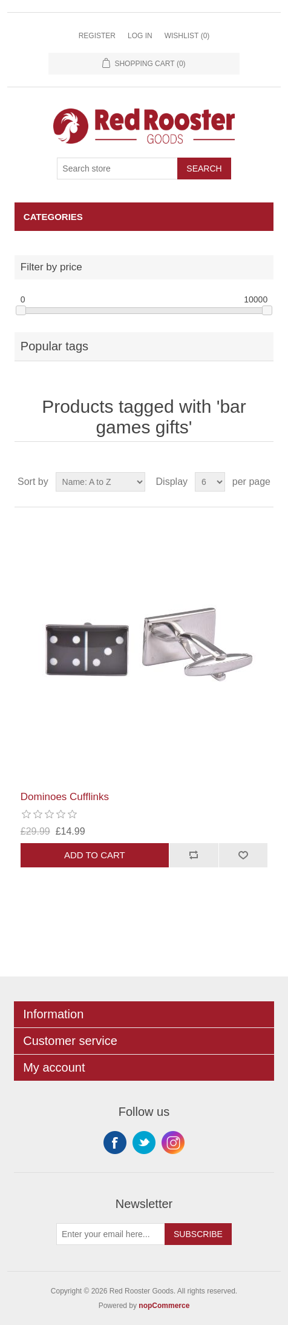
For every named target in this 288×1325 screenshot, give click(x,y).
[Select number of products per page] (210, 482)
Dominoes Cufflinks (65, 797)
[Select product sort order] (100, 482)
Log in (140, 36)
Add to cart (94, 855)
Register (97, 36)
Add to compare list (193, 855)
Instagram (173, 1142)
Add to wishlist (243, 855)
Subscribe (198, 1234)
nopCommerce (164, 1305)
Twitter (144, 1142)
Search (203, 168)
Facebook (114, 1142)
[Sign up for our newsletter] (110, 1234)
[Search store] (117, 168)
